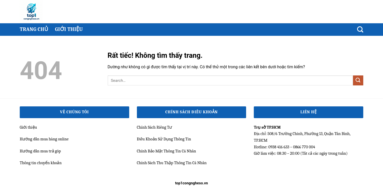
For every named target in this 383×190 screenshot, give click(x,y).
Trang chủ (34, 29)
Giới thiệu (69, 29)
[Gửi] (358, 80)
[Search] (360, 29)
